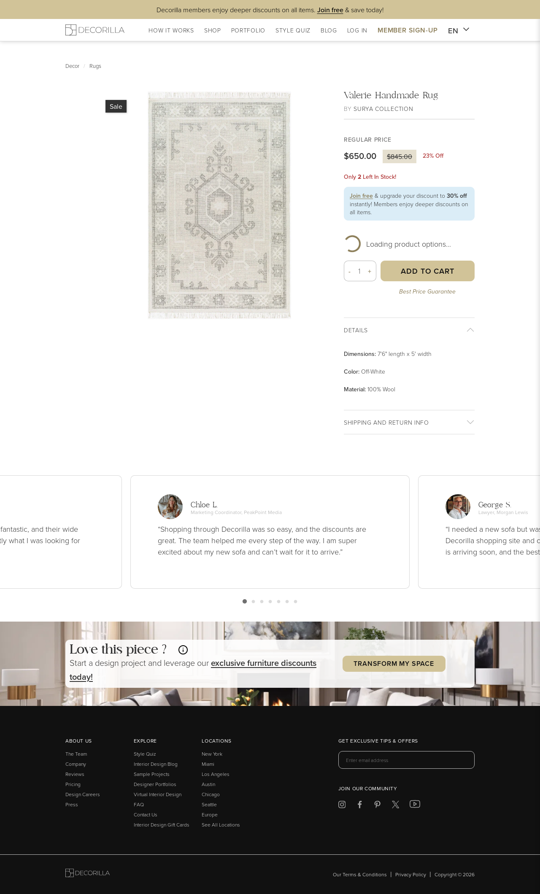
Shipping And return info (386, 422)
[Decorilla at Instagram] (342, 806)
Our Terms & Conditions (360, 874)
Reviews (74, 774)
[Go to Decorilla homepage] (87, 874)
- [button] (349, 271)
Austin (208, 784)
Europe (210, 814)
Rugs (95, 66)
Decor (72, 66)
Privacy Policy (410, 874)
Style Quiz (145, 753)
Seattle (209, 804)
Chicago (211, 794)
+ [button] (370, 271)
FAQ (139, 804)
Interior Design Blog (156, 763)
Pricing (73, 784)
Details (356, 330)
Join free (361, 195)
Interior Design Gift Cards (161, 824)
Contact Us (145, 814)
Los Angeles (216, 774)
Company (75, 763)
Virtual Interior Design (157, 794)
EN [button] (459, 30)
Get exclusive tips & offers (378, 741)
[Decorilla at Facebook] (359, 806)
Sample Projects (152, 774)
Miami (208, 763)
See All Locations (221, 824)
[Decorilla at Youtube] (415, 806)
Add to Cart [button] (427, 271)
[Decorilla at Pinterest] (377, 806)
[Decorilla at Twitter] (395, 806)
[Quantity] (359, 271)
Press (71, 804)
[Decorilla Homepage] (94, 30)
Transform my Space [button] (394, 663)
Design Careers (82, 794)
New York (212, 753)
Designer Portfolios (155, 784)
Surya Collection (383, 109)
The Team (76, 753)
